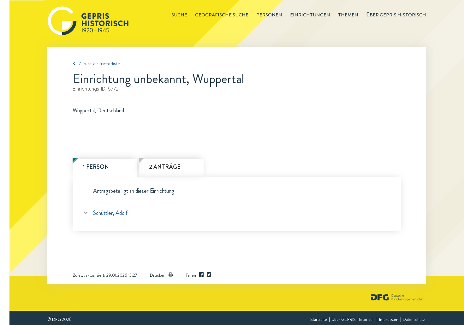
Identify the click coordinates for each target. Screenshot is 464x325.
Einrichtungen (310, 14)
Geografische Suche (221, 14)
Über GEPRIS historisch (396, 14)
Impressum (388, 319)
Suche (179, 14)
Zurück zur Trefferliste (99, 63)
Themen (348, 14)
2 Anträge (165, 167)
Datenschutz (414, 319)
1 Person (96, 167)
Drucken (161, 275)
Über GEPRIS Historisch (353, 319)
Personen (269, 14)
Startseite (318, 319)
